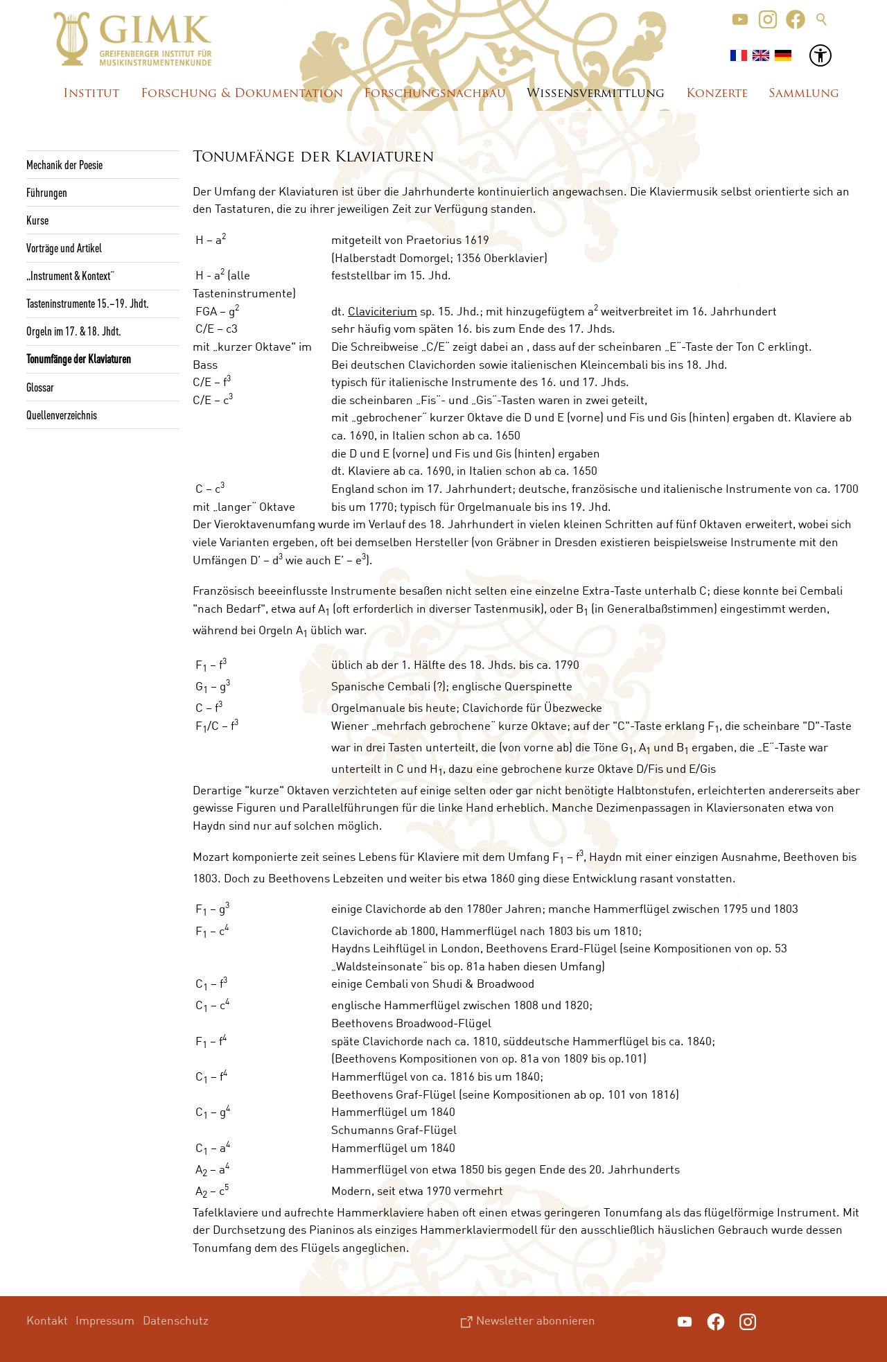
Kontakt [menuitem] (47, 1320)
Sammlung (804, 94)
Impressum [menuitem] (105, 1320)
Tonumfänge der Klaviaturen (78, 358)
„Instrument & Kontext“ (70, 275)
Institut (91, 94)
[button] (740, 19)
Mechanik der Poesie (64, 164)
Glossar (40, 386)
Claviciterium (382, 311)
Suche (821, 19)
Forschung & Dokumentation (242, 94)
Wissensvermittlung (596, 94)
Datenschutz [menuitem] (176, 1320)
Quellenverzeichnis (61, 414)
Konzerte (717, 94)
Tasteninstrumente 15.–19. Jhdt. (87, 303)
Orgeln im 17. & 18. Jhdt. (73, 330)
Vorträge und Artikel (64, 247)
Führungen (46, 192)
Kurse (37, 219)
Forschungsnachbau (435, 94)
